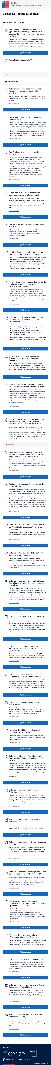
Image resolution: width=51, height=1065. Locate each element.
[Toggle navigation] (47, 4)
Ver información (9, 444)
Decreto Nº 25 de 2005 (29, 295)
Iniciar (6, 74)
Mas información (14, 103)
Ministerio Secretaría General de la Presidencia (18, 1059)
